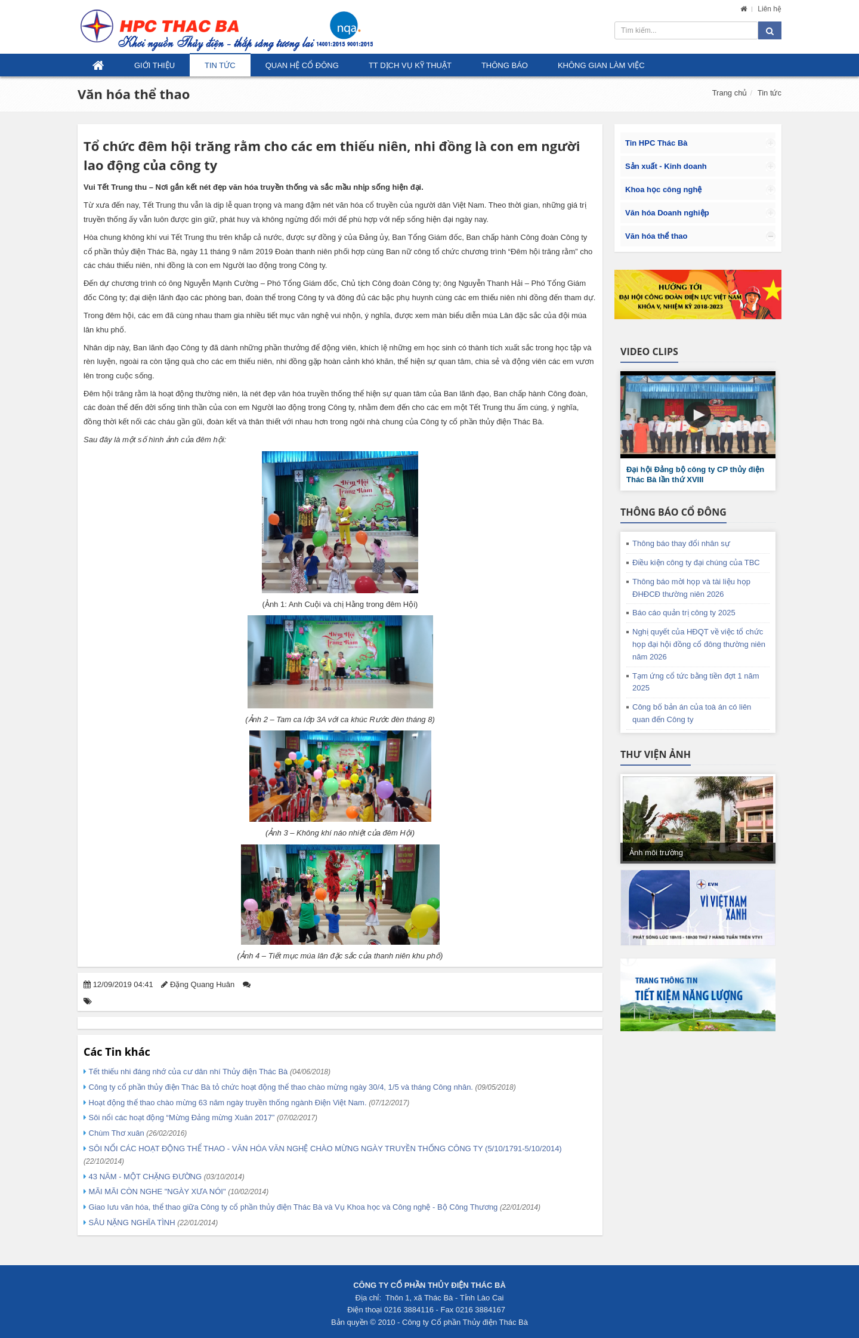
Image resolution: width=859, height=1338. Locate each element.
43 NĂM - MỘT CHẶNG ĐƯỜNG (165, 1176)
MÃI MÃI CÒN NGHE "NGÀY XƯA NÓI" (177, 1191)
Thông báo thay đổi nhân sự (681, 543)
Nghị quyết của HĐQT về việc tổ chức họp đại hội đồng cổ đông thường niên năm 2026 (698, 644)
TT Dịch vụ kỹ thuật (410, 65)
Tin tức (220, 65)
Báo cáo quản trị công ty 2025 (684, 612)
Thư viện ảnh (655, 754)
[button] (698, 415)
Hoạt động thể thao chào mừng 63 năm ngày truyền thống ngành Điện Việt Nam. (247, 1102)
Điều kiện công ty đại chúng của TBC (696, 562)
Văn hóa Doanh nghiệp (667, 212)
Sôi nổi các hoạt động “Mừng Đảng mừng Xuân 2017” (201, 1117)
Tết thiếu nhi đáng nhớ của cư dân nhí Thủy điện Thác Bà (208, 1071)
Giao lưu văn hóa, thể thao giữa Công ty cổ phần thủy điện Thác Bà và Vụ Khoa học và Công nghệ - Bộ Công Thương (313, 1207)
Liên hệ (769, 9)
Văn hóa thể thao (134, 94)
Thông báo (504, 65)
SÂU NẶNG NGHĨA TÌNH (152, 1222)
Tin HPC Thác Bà (656, 142)
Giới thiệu (154, 65)
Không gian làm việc (601, 65)
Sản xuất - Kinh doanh (666, 166)
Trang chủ (729, 92)
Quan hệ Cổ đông (302, 65)
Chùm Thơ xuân (136, 1133)
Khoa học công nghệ (663, 189)
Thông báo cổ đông (673, 512)
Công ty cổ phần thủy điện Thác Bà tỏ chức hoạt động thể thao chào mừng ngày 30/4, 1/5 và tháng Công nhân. (301, 1087)
